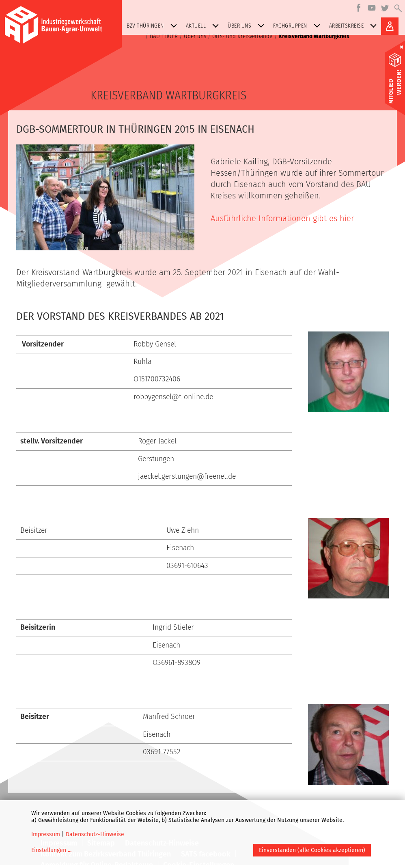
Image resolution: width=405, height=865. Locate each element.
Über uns (247, 25)
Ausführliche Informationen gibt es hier (282, 218)
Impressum (45, 834)
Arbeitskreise (354, 25)
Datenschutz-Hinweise (95, 834)
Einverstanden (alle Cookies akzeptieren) (312, 850)
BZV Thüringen (153, 25)
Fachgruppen (298, 25)
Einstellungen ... (51, 850)
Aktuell (204, 25)
